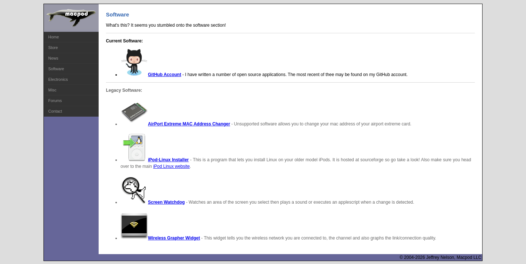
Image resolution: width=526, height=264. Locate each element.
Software (56, 69)
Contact (55, 111)
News (53, 58)
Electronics (58, 79)
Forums (55, 100)
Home (53, 37)
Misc (52, 90)
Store (53, 47)
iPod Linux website (171, 166)
